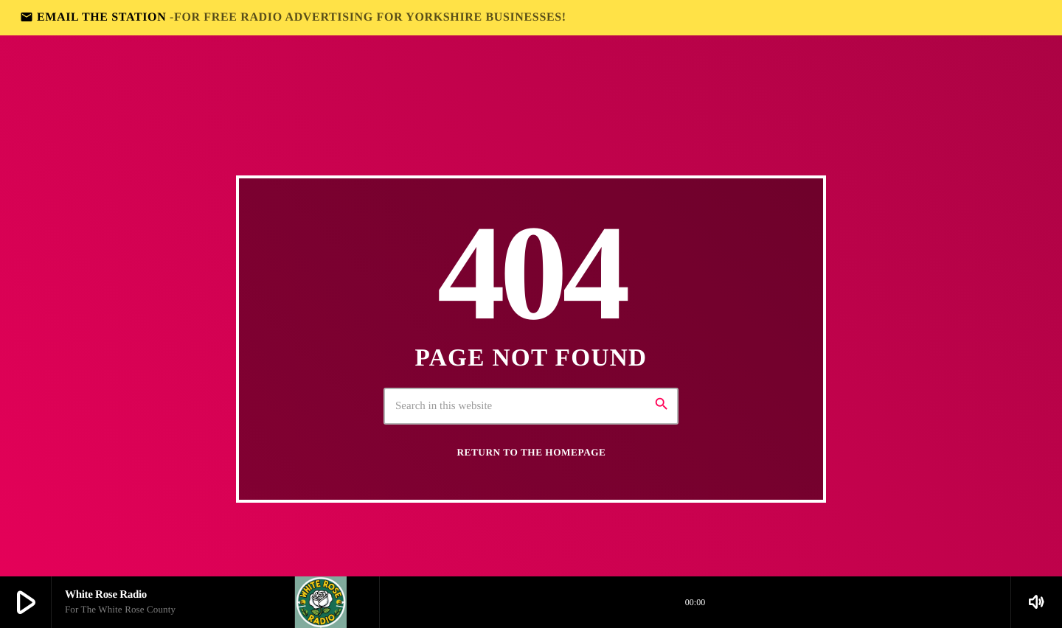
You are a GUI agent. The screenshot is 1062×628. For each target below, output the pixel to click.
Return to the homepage (531, 452)
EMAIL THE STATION (293, 17)
